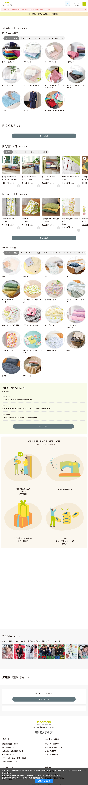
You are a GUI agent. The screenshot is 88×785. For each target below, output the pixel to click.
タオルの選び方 (50, 751)
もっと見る (44, 136)
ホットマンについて (52, 744)
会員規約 (48, 767)
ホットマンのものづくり (54, 747)
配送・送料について (9, 754)
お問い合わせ (44, 699)
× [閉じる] (85, 770)
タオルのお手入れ (51, 754)
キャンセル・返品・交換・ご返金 (14, 758)
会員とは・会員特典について (12, 751)
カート (78, 5)
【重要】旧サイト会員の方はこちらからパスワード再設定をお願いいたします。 (27, 9)
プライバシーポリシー (21, 778)
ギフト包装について (9, 747)
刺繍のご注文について (10, 744)
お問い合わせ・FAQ (9, 761)
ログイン (74, 5)
